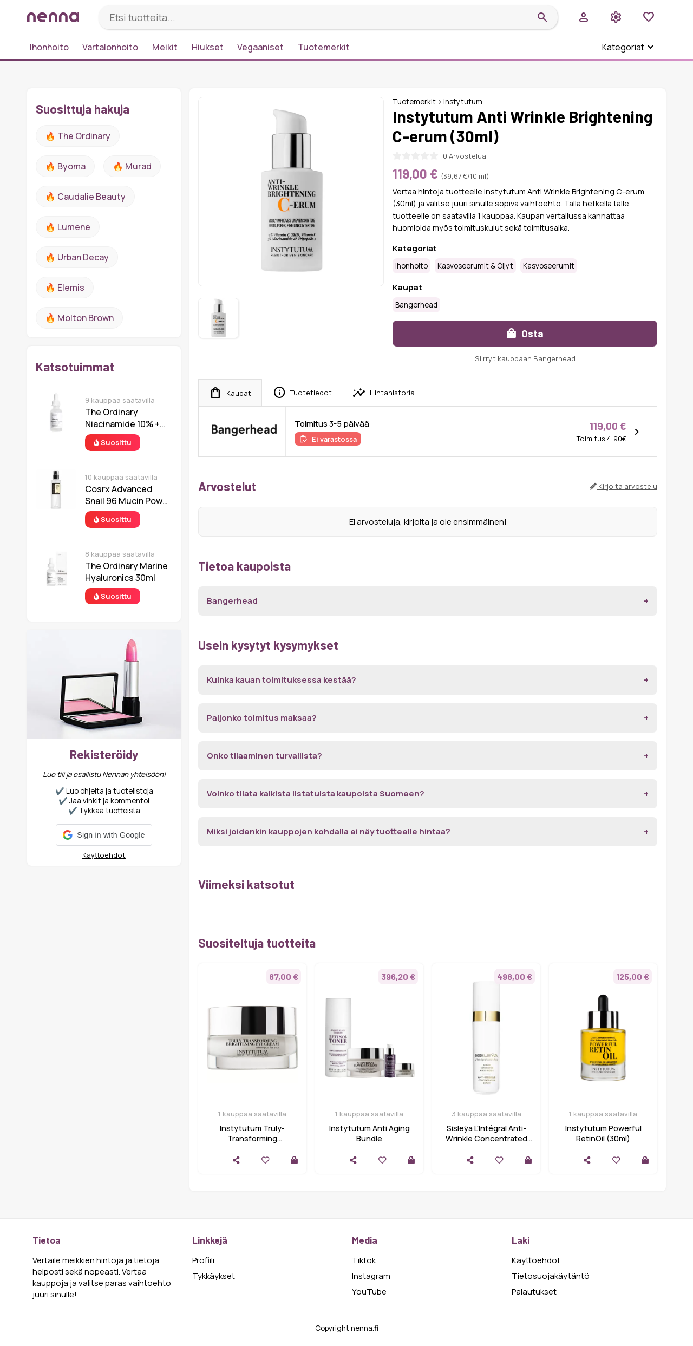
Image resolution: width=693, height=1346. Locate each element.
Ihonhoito (49, 47)
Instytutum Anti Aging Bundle (369, 1133)
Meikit (165, 47)
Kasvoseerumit (548, 266)
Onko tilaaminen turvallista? (264, 755)
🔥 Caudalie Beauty (85, 196)
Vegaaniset (260, 47)
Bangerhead (416, 305)
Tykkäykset (213, 1276)
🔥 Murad (132, 166)
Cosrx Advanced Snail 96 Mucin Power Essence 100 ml (128, 495)
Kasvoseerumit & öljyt (475, 266)
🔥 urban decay (77, 257)
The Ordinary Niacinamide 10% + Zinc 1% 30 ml (122, 418)
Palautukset (534, 1291)
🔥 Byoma (65, 166)
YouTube (369, 1291)
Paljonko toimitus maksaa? (262, 717)
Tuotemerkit (324, 47)
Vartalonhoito (110, 47)
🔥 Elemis (64, 287)
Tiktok (364, 1260)
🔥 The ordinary (77, 136)
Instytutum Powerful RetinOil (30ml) (603, 1133)
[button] (104, 835)
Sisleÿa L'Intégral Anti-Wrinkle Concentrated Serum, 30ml (486, 1138)
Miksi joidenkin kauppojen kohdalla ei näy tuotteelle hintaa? (328, 831)
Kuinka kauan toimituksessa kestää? (281, 679)
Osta (525, 333)
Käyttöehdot (104, 855)
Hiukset (208, 47)
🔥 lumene (67, 227)
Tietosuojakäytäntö (551, 1276)
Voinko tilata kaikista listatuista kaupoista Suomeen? (315, 793)
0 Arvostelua (464, 156)
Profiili (203, 1260)
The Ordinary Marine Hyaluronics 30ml (126, 572)
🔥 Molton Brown (79, 318)
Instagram (371, 1276)
